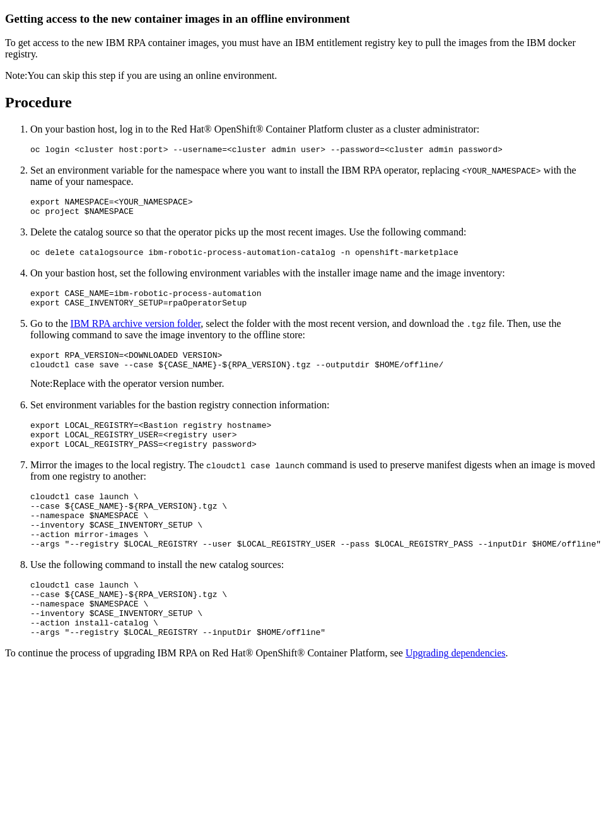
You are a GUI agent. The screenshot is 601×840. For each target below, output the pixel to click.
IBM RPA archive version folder (136, 334)
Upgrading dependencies (456, 696)
